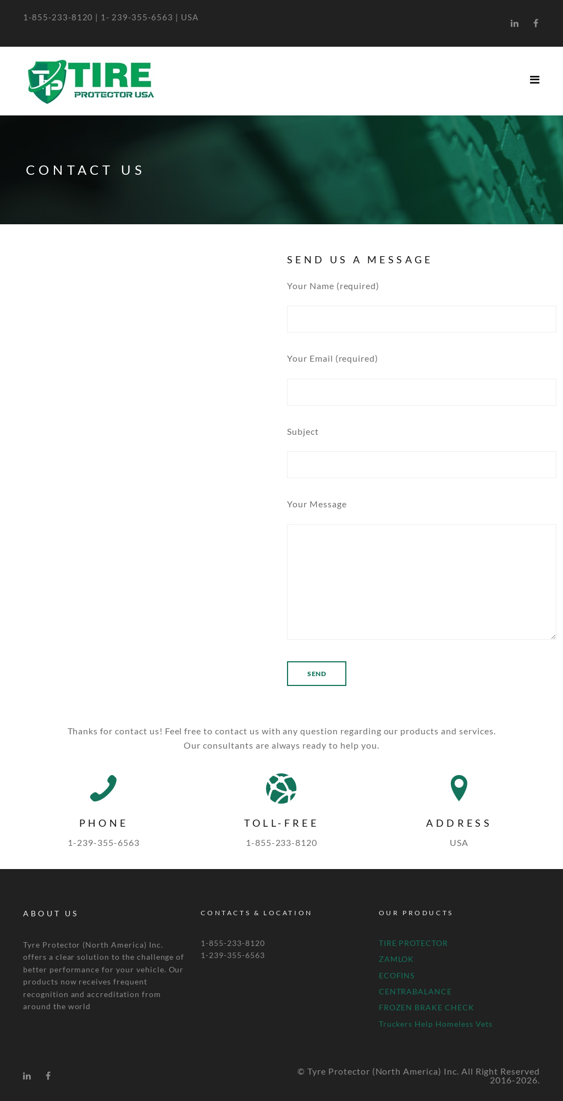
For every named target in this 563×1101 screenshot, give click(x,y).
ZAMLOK (397, 959)
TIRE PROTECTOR (413, 943)
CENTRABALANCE (415, 991)
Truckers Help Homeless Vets (436, 1023)
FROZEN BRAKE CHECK (426, 1007)
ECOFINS (397, 975)
